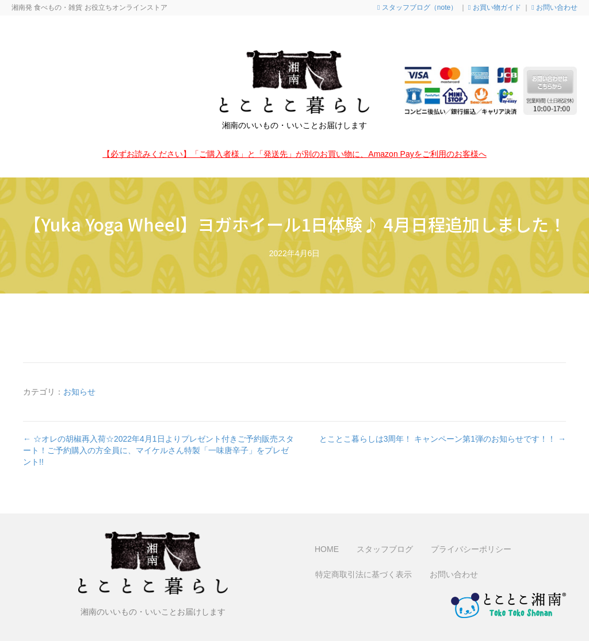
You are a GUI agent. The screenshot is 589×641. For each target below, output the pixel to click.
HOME (327, 549)
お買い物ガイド (494, 7)
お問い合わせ (554, 7)
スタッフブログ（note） (417, 7)
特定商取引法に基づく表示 (363, 574)
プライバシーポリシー (471, 549)
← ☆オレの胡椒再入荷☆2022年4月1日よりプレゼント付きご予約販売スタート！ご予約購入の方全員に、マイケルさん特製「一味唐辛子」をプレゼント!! (158, 450)
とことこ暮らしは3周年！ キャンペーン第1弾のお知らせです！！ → (442, 438)
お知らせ (79, 391)
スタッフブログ (385, 549)
